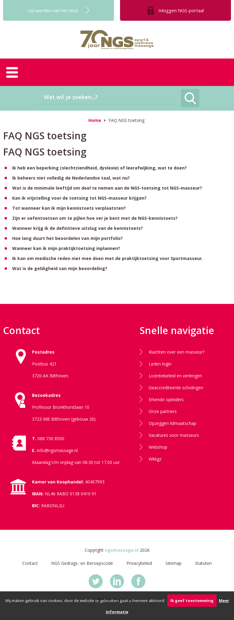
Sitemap (173, 563)
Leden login (160, 364)
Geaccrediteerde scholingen (176, 387)
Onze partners (163, 411)
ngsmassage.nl (122, 550)
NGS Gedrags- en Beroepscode (82, 563)
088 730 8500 (50, 438)
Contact (30, 563)
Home (94, 120)
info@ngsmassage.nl (57, 450)
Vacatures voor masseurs (174, 435)
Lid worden (53, 10)
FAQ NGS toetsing (126, 120)
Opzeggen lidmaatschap (172, 423)
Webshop (158, 447)
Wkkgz (155, 459)
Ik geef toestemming (192, 600)
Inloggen (181, 10)
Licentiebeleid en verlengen (175, 376)
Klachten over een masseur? (176, 352)
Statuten (203, 563)
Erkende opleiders (166, 399)
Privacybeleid (139, 563)
